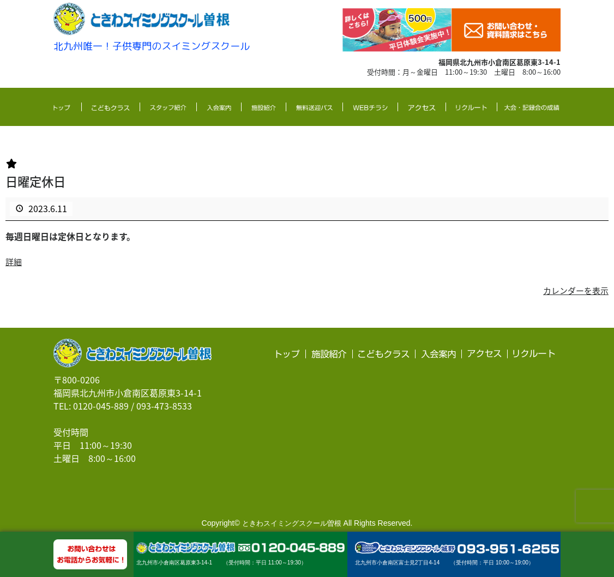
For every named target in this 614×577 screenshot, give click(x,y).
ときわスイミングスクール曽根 (291, 523)
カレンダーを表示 (574, 290)
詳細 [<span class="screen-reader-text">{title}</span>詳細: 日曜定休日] (14, 260)
